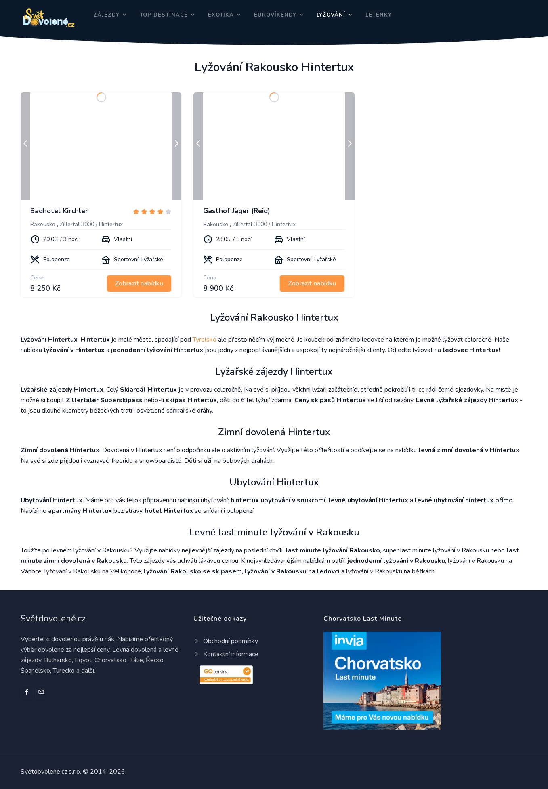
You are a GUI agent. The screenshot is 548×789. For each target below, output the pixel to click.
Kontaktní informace (225, 654)
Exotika (221, 15)
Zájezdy (106, 15)
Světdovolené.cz (53, 619)
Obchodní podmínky (225, 641)
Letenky (378, 15)
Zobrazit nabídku (139, 283)
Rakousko (42, 224)
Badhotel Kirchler (59, 211)
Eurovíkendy (275, 15)
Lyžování (331, 15)
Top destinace (164, 15)
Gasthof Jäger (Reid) (236, 211)
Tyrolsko (204, 339)
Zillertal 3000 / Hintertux (91, 224)
